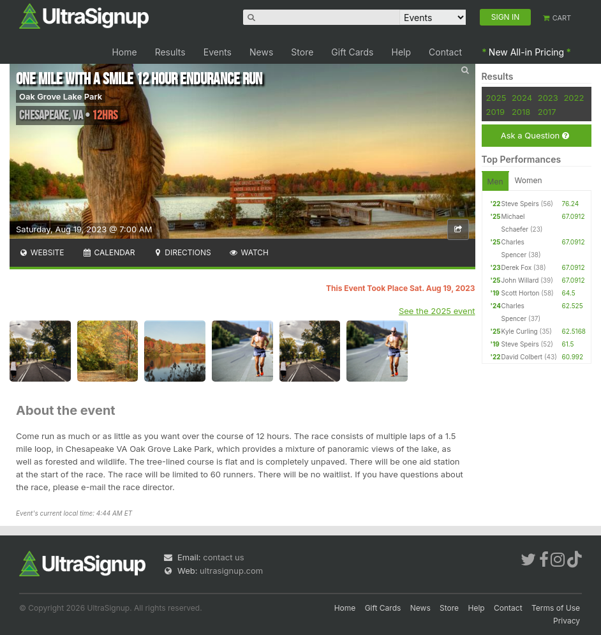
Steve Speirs (520, 203)
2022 (573, 98)
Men (495, 181)
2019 (495, 112)
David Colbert (522, 357)
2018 (521, 112)
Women (528, 180)
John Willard (520, 280)
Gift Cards (352, 52)
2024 (522, 98)
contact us (223, 557)
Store (302, 52)
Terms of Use (555, 608)
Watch (249, 252)
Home (124, 52)
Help (402, 52)
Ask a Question (535, 135)
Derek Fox (516, 267)
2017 (547, 112)
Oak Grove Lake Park (60, 96)
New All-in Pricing (526, 52)
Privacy (566, 620)
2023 (548, 98)
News (261, 52)
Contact (445, 52)
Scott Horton (520, 293)
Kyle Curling (519, 331)
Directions (181, 252)
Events (218, 52)
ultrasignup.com (231, 570)
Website (41, 252)
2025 (496, 98)
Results (170, 52)
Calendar (108, 252)
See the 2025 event (437, 311)
